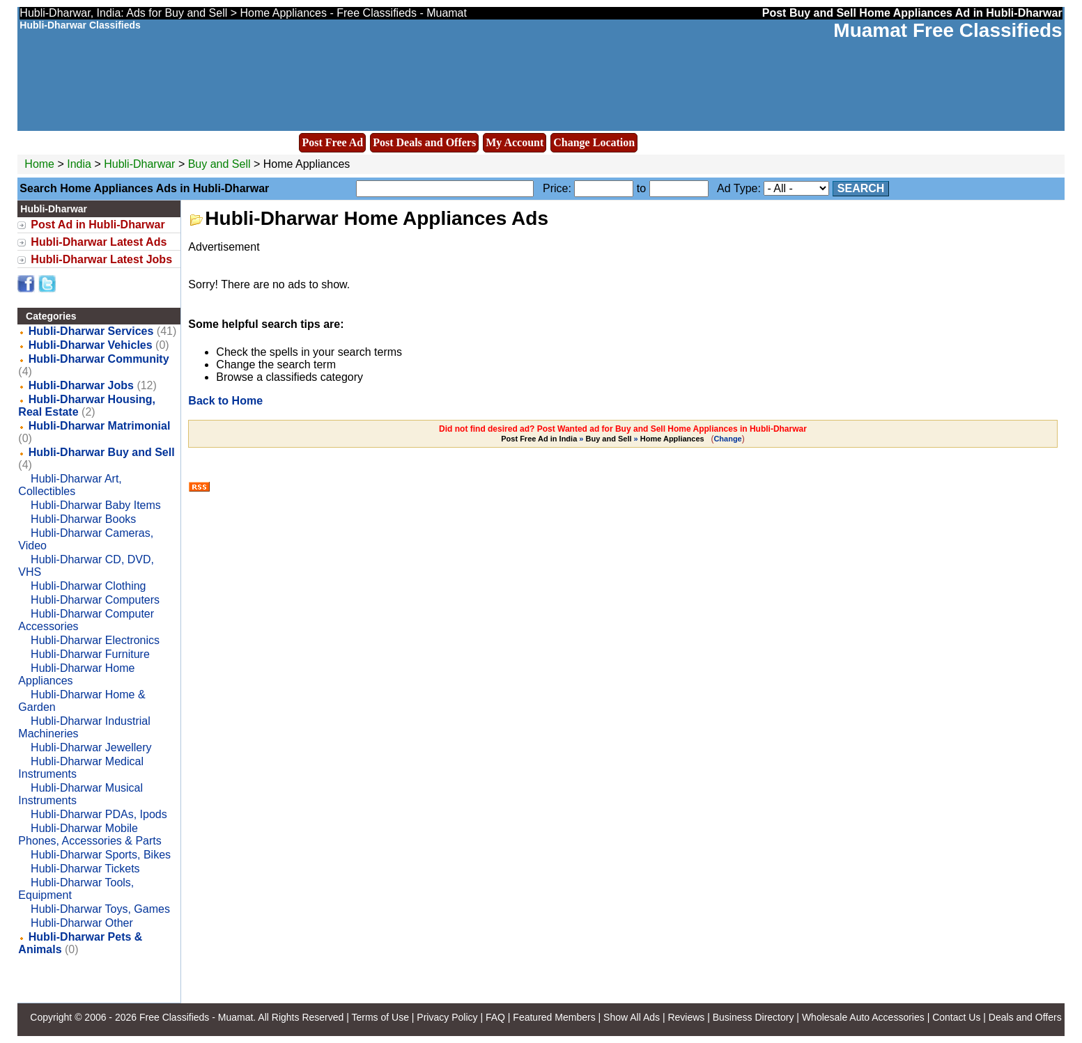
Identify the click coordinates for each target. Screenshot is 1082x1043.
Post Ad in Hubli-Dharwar (97, 224)
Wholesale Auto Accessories (863, 1017)
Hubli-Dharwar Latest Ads (99, 242)
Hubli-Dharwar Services (91, 331)
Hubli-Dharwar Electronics (95, 640)
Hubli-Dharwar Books (83, 519)
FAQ (495, 1017)
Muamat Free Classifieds (947, 30)
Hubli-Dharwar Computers (95, 600)
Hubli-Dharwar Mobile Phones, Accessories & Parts (89, 834)
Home (39, 164)
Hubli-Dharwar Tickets (85, 869)
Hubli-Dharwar (141, 164)
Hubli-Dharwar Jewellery (91, 747)
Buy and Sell (219, 164)
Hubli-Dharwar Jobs (81, 385)
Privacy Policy (447, 1017)
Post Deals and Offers (424, 142)
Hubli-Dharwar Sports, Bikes (101, 855)
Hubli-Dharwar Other (82, 923)
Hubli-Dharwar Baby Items (96, 505)
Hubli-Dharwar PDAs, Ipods (99, 814)
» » (603, 438)
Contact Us (956, 1017)
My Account (514, 142)
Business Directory (753, 1017)
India (79, 164)
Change (727, 438)
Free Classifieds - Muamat (196, 1017)
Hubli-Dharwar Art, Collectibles (69, 485)
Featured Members (554, 1017)
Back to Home (225, 401)
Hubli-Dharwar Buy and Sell (102, 452)
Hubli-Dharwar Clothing (88, 586)
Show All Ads (631, 1017)
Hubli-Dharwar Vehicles (91, 345)
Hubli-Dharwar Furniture (90, 654)
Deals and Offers (1025, 1017)
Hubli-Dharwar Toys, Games (100, 909)
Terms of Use (379, 1017)
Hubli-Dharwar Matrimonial (100, 426)
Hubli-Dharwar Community (99, 359)
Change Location (594, 142)
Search (861, 188)
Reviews (685, 1017)
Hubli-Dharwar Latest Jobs (101, 259)
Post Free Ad (332, 142)
